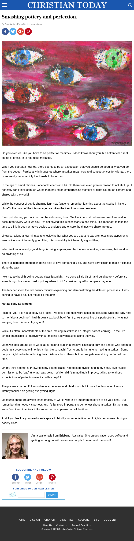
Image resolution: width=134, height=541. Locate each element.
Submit (52, 495)
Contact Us (61, 525)
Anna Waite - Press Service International (23, 24)
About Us (47, 525)
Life (96, 519)
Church (49, 519)
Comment (110, 519)
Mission (34, 519)
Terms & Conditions (81, 525)
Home (21, 519)
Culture (84, 519)
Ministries (66, 519)
